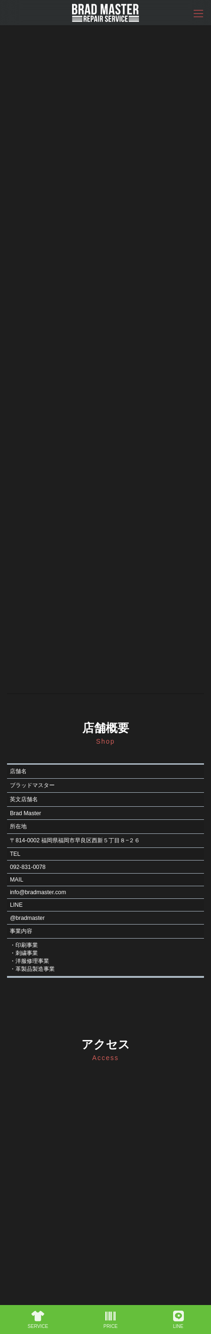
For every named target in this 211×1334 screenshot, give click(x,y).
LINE (178, 1320)
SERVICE (38, 1320)
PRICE (110, 1320)
